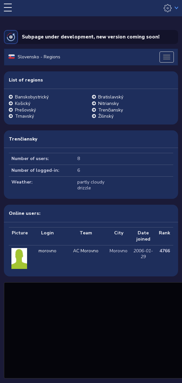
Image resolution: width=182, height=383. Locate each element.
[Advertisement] (94, 329)
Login (47, 233)
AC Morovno (86, 251)
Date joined (143, 236)
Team (86, 233)
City (118, 233)
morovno (47, 251)
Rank (164, 233)
